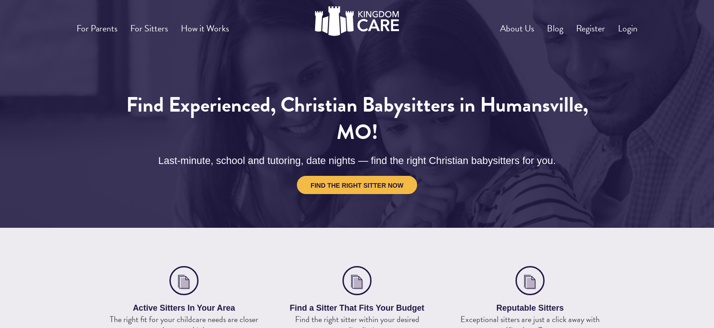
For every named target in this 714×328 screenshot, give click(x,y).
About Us (494, 24)
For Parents (100, 24)
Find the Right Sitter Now (357, 185)
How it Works (223, 24)
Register (581, 24)
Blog (538, 24)
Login (625, 24)
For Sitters (160, 24)
